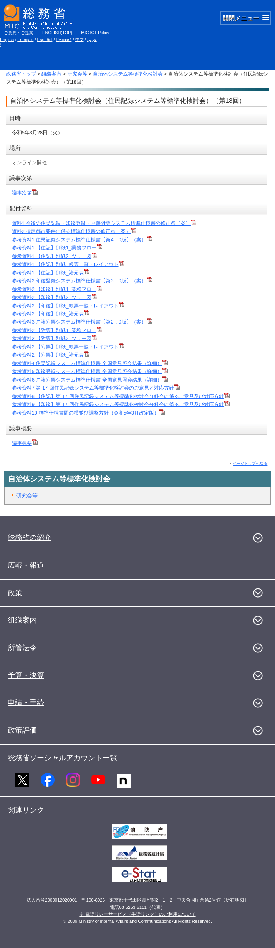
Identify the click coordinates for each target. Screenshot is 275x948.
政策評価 (22, 730)
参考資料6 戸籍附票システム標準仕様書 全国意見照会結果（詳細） (90, 380)
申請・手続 (26, 703)
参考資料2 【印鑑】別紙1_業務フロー (57, 289)
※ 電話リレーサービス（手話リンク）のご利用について (137, 914)
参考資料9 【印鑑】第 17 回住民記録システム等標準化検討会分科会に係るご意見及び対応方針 (121, 404)
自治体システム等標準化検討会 (128, 74)
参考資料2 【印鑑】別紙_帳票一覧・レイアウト (68, 306)
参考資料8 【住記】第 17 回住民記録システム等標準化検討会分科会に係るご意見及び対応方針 (121, 396)
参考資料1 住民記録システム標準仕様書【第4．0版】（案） (82, 240)
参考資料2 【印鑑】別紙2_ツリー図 (54, 297)
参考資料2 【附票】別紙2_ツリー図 (54, 338)
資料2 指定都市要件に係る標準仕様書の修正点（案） (74, 231)
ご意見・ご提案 (18, 32)
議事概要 (25, 443)
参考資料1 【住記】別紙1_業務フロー (57, 248)
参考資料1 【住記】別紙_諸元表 (50, 273)
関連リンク (26, 810)
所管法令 (22, 648)
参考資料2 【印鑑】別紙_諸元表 (50, 314)
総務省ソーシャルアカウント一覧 (62, 758)
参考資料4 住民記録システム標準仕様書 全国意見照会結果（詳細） (90, 363)
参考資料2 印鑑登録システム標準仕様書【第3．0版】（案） (82, 281)
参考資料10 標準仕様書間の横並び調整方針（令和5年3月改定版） (88, 413)
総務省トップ (21, 74)
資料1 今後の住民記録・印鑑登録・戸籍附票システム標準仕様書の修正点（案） (104, 223)
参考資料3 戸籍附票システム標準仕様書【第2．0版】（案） (82, 322)
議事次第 (25, 193)
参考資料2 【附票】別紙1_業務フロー (57, 330)
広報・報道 (26, 565)
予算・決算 (26, 675)
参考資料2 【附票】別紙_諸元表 (50, 355)
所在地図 (234, 900)
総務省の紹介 (29, 537)
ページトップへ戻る (250, 463)
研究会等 (77, 74)
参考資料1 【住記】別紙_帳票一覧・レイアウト (68, 264)
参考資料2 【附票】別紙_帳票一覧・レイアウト (68, 347)
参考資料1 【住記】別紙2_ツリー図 (54, 256)
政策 (15, 593)
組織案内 (51, 74)
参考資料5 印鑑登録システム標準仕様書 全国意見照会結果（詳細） (90, 371)
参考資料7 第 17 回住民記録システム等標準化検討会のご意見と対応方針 (96, 388)
